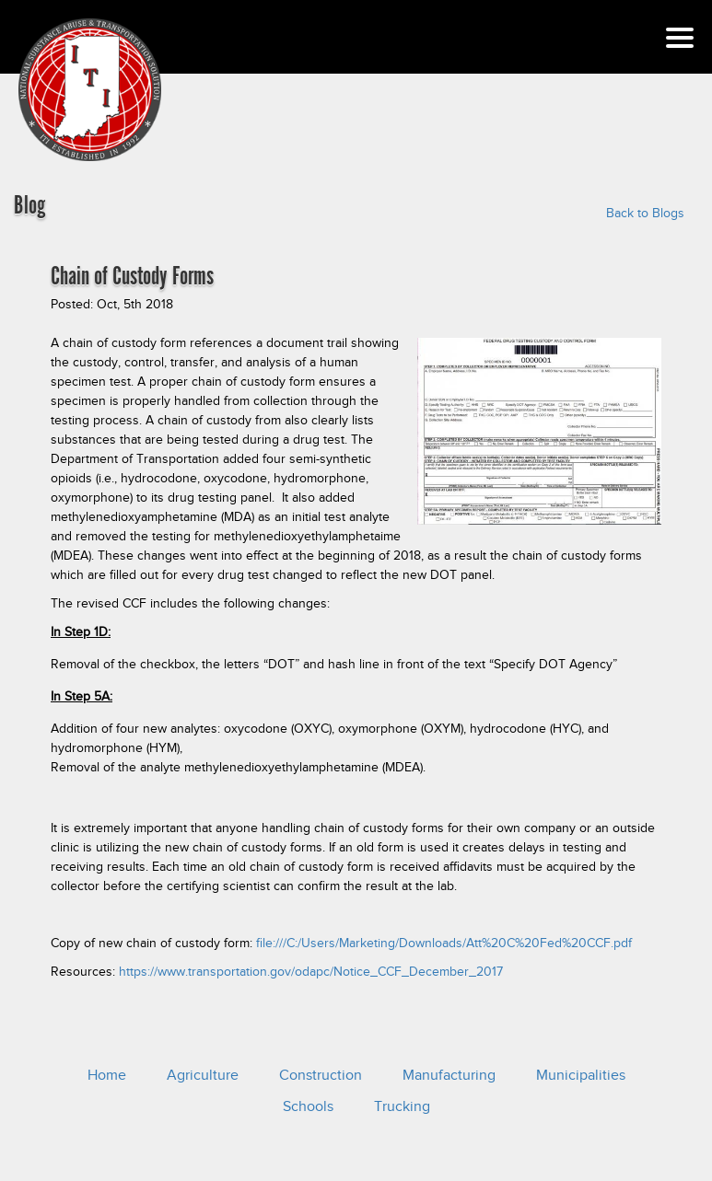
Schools (308, 1106)
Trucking (402, 1106)
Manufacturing (449, 1075)
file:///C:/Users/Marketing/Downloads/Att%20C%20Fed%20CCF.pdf (444, 943)
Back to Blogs (645, 213)
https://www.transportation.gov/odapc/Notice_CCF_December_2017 (311, 971)
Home (107, 1075)
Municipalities (580, 1075)
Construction (320, 1075)
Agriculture (203, 1075)
